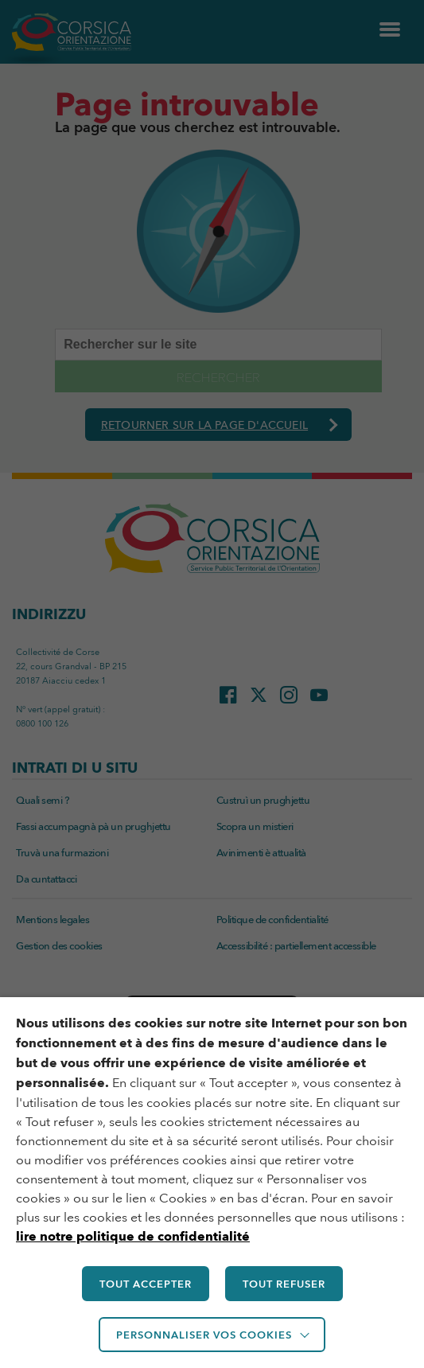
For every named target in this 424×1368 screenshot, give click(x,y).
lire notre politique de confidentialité (133, 1236)
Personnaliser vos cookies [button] (204, 1334)
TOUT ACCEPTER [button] (145, 1283)
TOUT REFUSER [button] (284, 1283)
